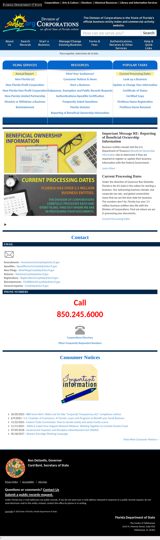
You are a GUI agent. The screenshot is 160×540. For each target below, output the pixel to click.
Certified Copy (135, 96)
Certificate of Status (135, 90)
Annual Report (25, 74)
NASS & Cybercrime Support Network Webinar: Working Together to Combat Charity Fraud (77, 426)
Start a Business (44, 43)
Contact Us (51, 489)
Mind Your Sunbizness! (80, 74)
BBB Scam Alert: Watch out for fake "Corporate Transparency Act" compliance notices (73, 414)
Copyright (9, 511)
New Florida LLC (25, 79)
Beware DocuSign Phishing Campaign (47, 433)
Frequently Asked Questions (80, 102)
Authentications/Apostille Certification (80, 96)
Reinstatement (25, 107)
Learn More (108, 168)
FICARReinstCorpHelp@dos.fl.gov (41, 281)
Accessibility (28, 481)
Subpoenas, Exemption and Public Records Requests (80, 90)
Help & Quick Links (148, 45)
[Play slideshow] (5, 224)
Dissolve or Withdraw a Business (25, 102)
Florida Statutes (80, 107)
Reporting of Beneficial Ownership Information (80, 113)
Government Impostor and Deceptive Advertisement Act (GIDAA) (62, 430)
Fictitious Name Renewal (135, 107)
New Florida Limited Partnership (25, 96)
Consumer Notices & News (80, 79)
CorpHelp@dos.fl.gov (37, 285)
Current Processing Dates (135, 74)
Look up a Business (135, 79)
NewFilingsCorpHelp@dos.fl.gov (36, 270)
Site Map (42, 481)
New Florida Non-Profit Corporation (25, 90)
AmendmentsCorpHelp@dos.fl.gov (40, 262)
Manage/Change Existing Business (70, 43)
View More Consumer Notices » (141, 439)
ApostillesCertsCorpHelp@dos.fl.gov (37, 266)
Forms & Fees (94, 43)
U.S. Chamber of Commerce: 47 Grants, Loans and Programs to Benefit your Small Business (74, 418)
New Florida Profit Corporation (25, 85)
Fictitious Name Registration (135, 102)
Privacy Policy (11, 481)
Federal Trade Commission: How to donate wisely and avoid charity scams (67, 422)
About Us (9, 43)
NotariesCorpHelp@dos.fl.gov (32, 274)
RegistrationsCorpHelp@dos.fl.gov (39, 278)
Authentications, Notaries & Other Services (121, 45)
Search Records (25, 43)
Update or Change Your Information (135, 85)
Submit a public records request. (29, 494)
